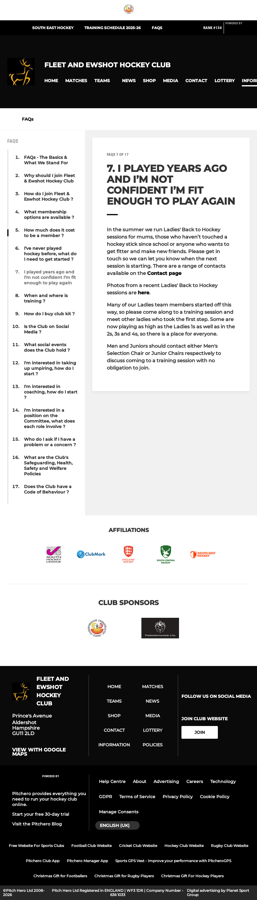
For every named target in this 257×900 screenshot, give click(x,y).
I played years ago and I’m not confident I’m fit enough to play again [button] (50, 277)
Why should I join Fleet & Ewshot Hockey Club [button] (49, 178)
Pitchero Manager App (87, 860)
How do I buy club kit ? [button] (49, 313)
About (139, 781)
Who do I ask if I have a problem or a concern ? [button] (50, 442)
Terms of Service (137, 796)
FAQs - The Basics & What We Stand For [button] (46, 160)
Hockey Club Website (184, 845)
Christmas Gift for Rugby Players (124, 876)
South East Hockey (52, 27)
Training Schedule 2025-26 (112, 27)
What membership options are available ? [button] (49, 214)
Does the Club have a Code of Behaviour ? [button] (48, 489)
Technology (223, 781)
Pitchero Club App (42, 860)
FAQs (157, 27)
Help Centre (112, 781)
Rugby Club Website (229, 845)
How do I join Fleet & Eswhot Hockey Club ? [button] (48, 196)
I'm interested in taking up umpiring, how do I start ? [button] (50, 368)
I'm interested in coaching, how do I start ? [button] (50, 392)
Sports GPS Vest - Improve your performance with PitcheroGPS (173, 860)
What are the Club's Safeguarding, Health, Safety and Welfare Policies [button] (48, 466)
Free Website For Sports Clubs (36, 845)
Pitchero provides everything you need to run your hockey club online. (49, 799)
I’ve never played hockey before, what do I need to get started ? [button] (50, 254)
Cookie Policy (214, 796)
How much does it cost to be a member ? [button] (49, 232)
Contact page (164, 273)
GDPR (105, 796)
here (143, 293)
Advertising (166, 781)
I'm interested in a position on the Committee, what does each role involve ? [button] (49, 418)
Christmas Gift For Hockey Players (192, 876)
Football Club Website (91, 845)
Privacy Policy (178, 796)
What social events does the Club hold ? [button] (47, 347)
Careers (194, 781)
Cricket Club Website (138, 845)
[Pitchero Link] (237, 30)
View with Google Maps (39, 752)
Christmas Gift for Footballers (60, 876)
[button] (51, 81)
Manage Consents (118, 812)
